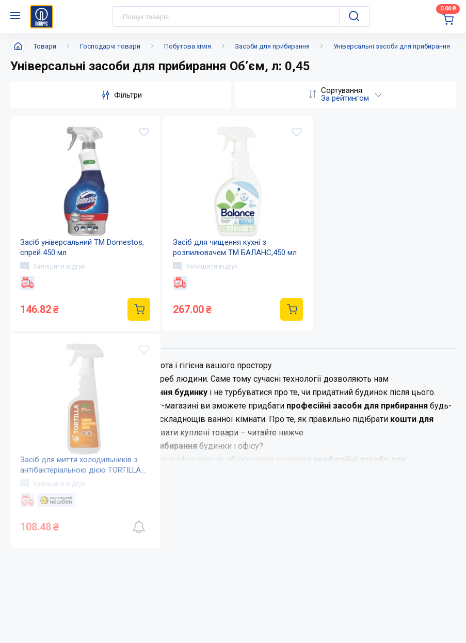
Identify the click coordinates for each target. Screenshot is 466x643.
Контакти (216, 435)
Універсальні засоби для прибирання (391, 46)
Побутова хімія (187, 46)
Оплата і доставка (364, 394)
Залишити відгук (53, 266)
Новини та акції (229, 415)
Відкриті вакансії (231, 476)
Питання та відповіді (370, 415)
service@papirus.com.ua (60, 595)
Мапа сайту (220, 456)
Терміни (345, 456)
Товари (45, 46)
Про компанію (226, 394)
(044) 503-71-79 (58, 575)
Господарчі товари (110, 46)
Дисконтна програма (370, 435)
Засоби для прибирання (272, 46)
